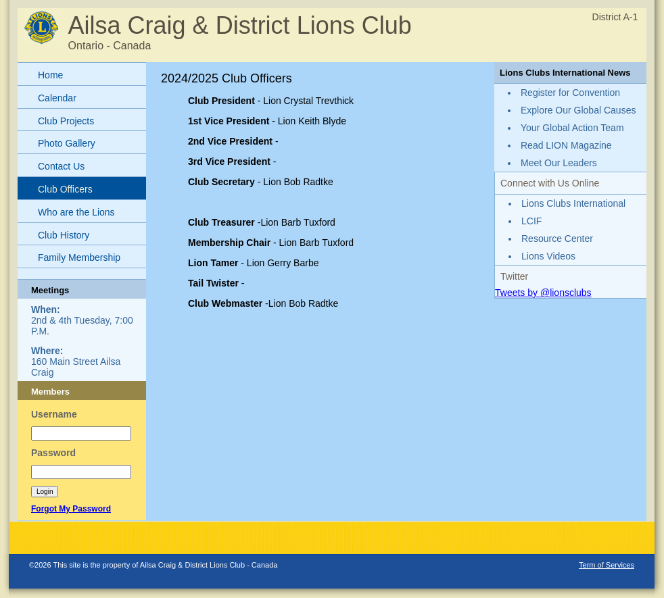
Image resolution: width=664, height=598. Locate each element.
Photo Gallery (66, 143)
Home (50, 75)
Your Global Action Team (572, 127)
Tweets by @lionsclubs (543, 292)
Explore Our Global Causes (578, 110)
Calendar (57, 98)
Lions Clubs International (573, 203)
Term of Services (606, 565)
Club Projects (66, 121)
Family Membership (79, 257)
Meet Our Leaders (559, 162)
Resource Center (557, 238)
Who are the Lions (76, 212)
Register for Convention (570, 92)
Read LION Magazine (566, 145)
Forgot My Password (71, 509)
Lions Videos (548, 256)
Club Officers (65, 189)
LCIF (531, 221)
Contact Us (61, 166)
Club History (63, 235)
